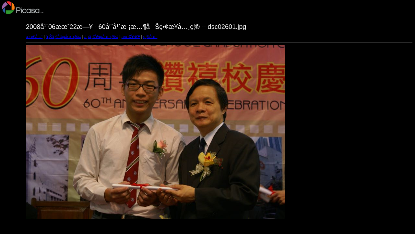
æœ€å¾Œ (131, 36)
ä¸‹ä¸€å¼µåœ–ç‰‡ (101, 36)
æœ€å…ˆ (34, 36)
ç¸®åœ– (150, 36)
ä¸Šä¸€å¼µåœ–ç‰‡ (63, 36)
